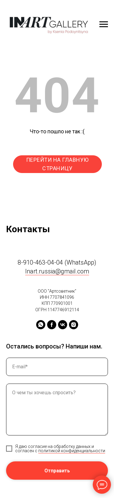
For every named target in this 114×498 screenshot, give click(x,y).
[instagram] (73, 324)
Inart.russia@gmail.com (57, 271)
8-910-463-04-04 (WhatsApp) (57, 262)
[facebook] (51, 324)
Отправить (57, 471)
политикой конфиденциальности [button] (71, 450)
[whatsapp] (40, 324)
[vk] (62, 324)
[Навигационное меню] (103, 24)
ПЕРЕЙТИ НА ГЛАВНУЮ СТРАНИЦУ (57, 164)
